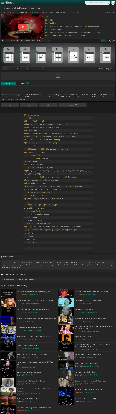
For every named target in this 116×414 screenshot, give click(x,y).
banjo (32, 69)
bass (39, 69)
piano (12, 69)
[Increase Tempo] (17, 40)
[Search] (107, 3)
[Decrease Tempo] (2, 40)
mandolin (25, 69)
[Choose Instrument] (43, 68)
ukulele (19, 69)
